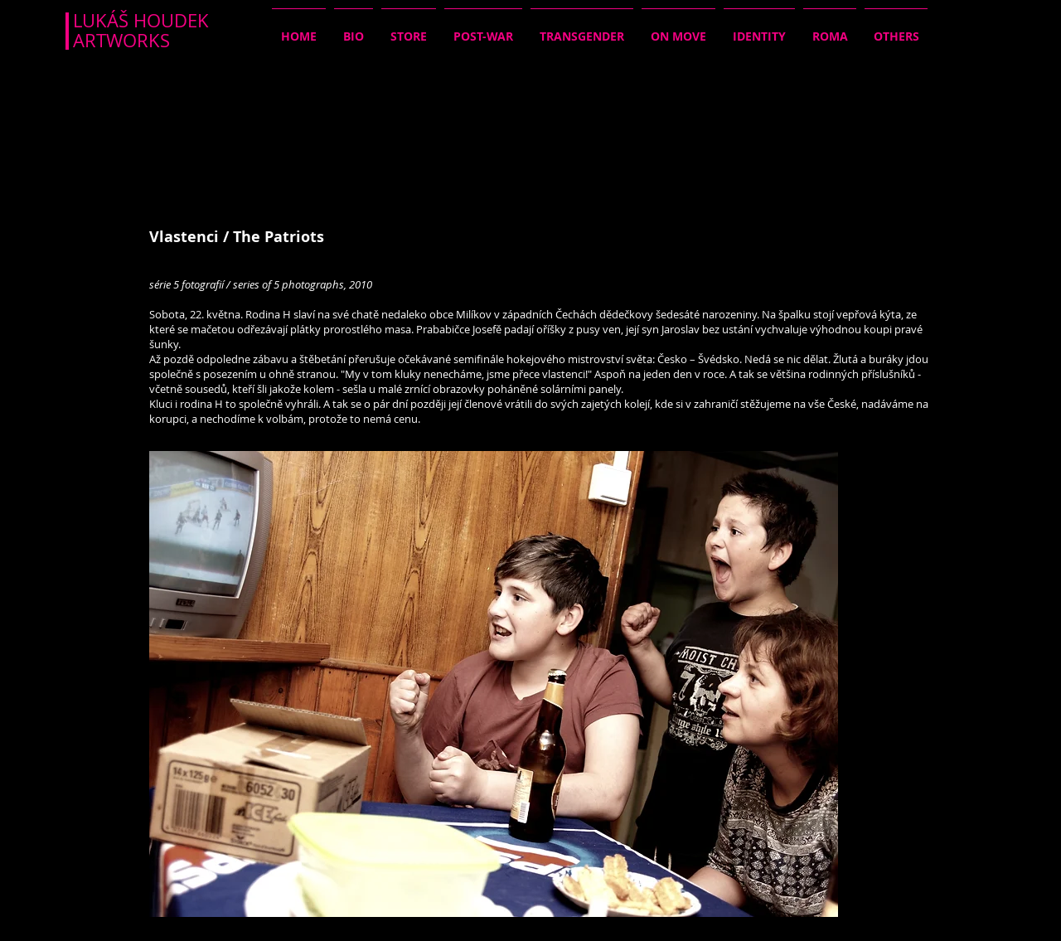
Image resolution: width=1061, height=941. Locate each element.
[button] (493, 684)
